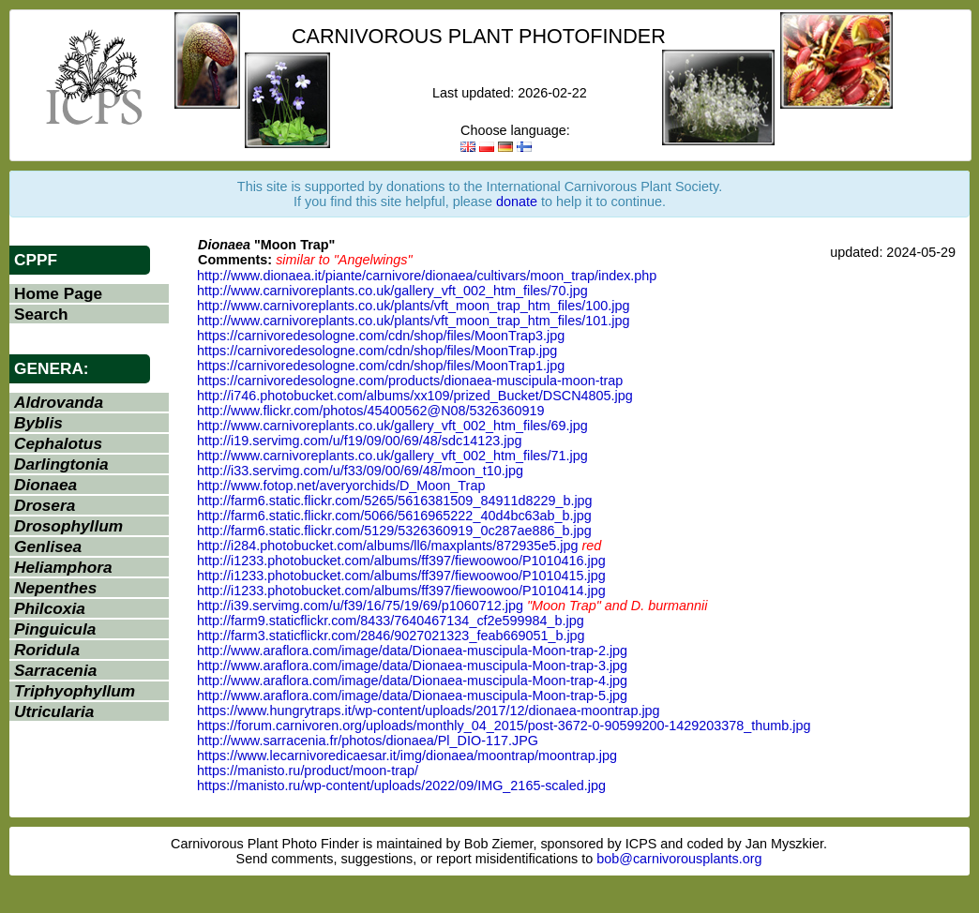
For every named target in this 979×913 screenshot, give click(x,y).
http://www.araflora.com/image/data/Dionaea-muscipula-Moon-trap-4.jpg (412, 680)
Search (41, 314)
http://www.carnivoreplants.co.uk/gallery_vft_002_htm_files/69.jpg (392, 425)
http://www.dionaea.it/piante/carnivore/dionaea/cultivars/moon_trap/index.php (426, 275)
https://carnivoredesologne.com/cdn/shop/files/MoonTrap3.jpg (381, 335)
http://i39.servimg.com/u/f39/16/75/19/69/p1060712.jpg (360, 605)
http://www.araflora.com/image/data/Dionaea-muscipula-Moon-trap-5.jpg (412, 695)
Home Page (58, 293)
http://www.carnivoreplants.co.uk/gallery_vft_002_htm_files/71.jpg (392, 455)
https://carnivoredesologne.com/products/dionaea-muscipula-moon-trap (410, 380)
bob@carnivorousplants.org (678, 858)
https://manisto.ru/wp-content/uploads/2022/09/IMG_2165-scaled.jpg (401, 785)
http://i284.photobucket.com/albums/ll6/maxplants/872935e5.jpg (387, 545)
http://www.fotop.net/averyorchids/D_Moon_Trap (341, 485)
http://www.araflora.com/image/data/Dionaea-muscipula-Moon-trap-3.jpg (412, 665)
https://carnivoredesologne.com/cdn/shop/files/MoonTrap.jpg (377, 350)
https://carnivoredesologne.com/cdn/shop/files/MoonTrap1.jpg (381, 365)
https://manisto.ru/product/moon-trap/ (307, 770)
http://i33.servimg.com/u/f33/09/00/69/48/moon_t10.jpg (360, 470)
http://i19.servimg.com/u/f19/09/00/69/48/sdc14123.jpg (359, 440)
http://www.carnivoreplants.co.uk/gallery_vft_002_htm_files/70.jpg (392, 290)
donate (516, 201)
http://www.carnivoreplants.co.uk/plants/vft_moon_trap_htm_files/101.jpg (413, 320)
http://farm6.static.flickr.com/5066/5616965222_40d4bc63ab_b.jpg (394, 515)
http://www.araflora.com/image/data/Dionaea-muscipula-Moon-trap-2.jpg (412, 650)
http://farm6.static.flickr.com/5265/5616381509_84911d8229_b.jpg (395, 500)
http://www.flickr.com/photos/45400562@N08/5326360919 (371, 410)
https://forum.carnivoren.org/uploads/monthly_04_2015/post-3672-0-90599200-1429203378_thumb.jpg (503, 725)
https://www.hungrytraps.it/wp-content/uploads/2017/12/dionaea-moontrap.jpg (428, 710)
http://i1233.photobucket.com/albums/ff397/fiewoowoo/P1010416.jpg (401, 560)
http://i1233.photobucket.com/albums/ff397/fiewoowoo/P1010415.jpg (401, 575)
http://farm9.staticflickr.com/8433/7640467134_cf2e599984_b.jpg (390, 620)
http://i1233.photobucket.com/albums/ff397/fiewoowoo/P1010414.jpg (401, 590)
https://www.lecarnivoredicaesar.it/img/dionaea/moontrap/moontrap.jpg (407, 755)
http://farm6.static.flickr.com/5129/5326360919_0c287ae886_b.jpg (394, 530)
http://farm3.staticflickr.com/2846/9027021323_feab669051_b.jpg (391, 635)
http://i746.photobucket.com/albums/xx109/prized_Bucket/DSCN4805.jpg (415, 395)
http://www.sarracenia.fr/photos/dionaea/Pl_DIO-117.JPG (367, 740)
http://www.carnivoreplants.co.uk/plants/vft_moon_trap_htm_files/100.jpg (413, 305)
